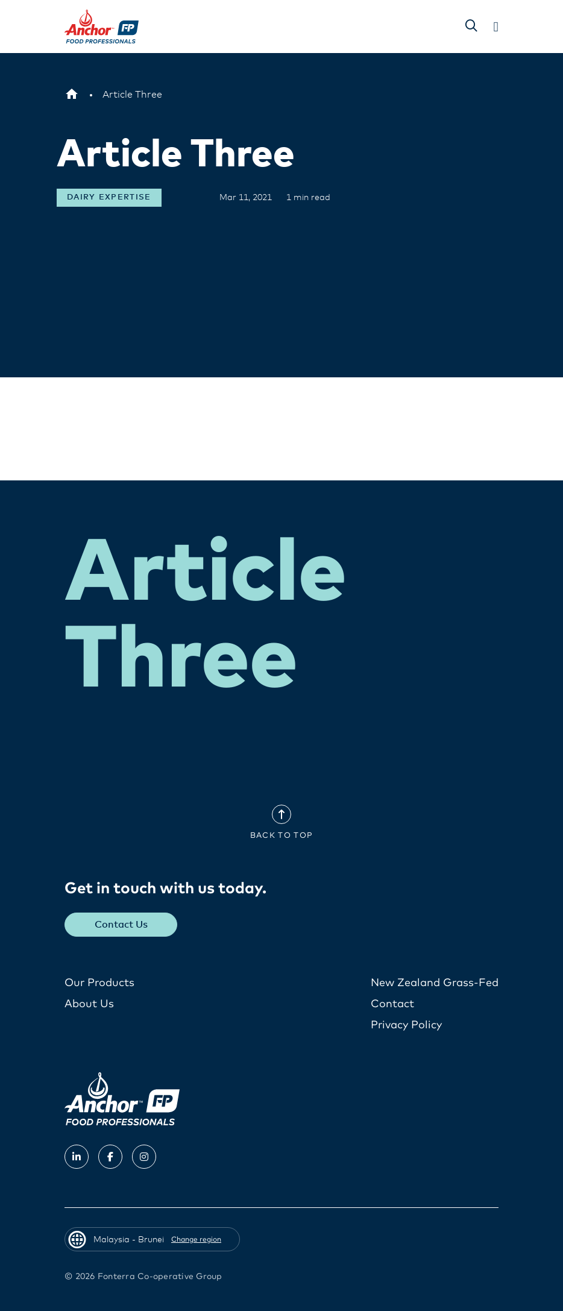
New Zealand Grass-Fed (435, 983)
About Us (89, 1004)
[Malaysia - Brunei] (71, 94)
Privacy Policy (406, 1025)
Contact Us (121, 924)
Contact (392, 1004)
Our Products (99, 983)
